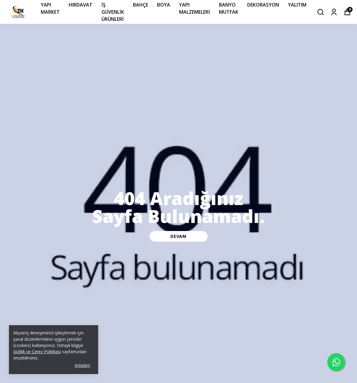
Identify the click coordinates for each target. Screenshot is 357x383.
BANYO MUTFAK (228, 8)
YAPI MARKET (50, 8)
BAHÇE (140, 4)
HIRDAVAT (81, 4)
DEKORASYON (263, 4)
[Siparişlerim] (334, 12)
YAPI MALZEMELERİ (194, 8)
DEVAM (178, 236)
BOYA (163, 4)
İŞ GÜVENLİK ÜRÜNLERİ (112, 11)
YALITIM (297, 4)
